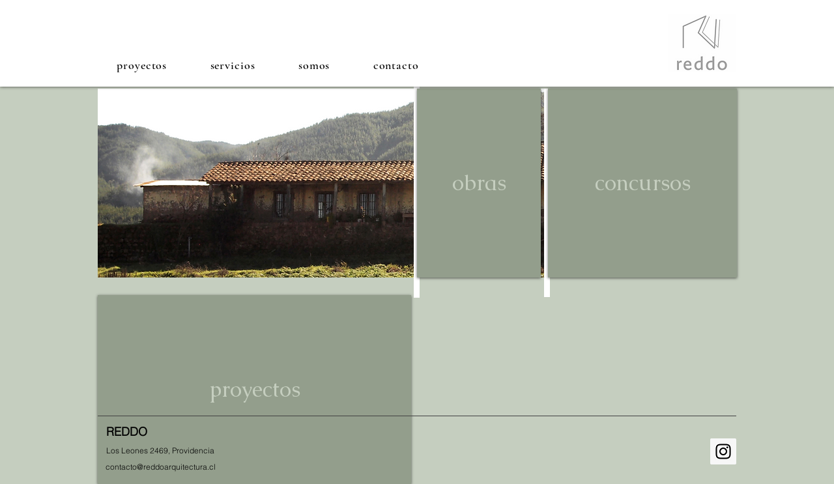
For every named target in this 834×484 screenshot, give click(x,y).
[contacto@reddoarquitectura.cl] (160, 467)
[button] (142, 64)
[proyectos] (254, 389)
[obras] (479, 183)
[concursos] (642, 183)
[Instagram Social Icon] (723, 451)
